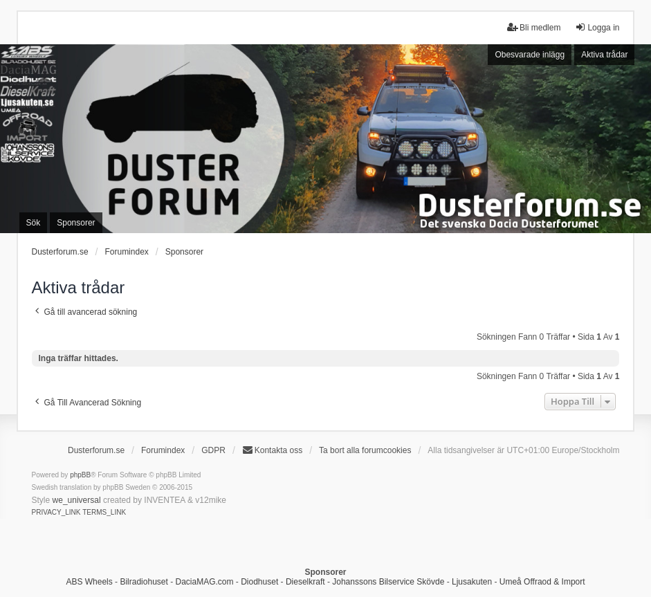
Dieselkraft (305, 582)
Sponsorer (184, 252)
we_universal (77, 500)
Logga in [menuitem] (597, 27)
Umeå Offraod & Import (542, 582)
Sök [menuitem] (33, 223)
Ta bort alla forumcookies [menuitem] (365, 450)
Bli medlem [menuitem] (533, 27)
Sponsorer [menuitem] (76, 223)
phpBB (80, 475)
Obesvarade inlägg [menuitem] (530, 54)
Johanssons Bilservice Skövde (388, 582)
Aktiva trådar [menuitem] (604, 54)
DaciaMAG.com (204, 582)
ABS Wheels (89, 582)
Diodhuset (259, 582)
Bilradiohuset (143, 582)
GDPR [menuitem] (213, 450)
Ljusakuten (472, 582)
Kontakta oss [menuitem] (272, 450)
